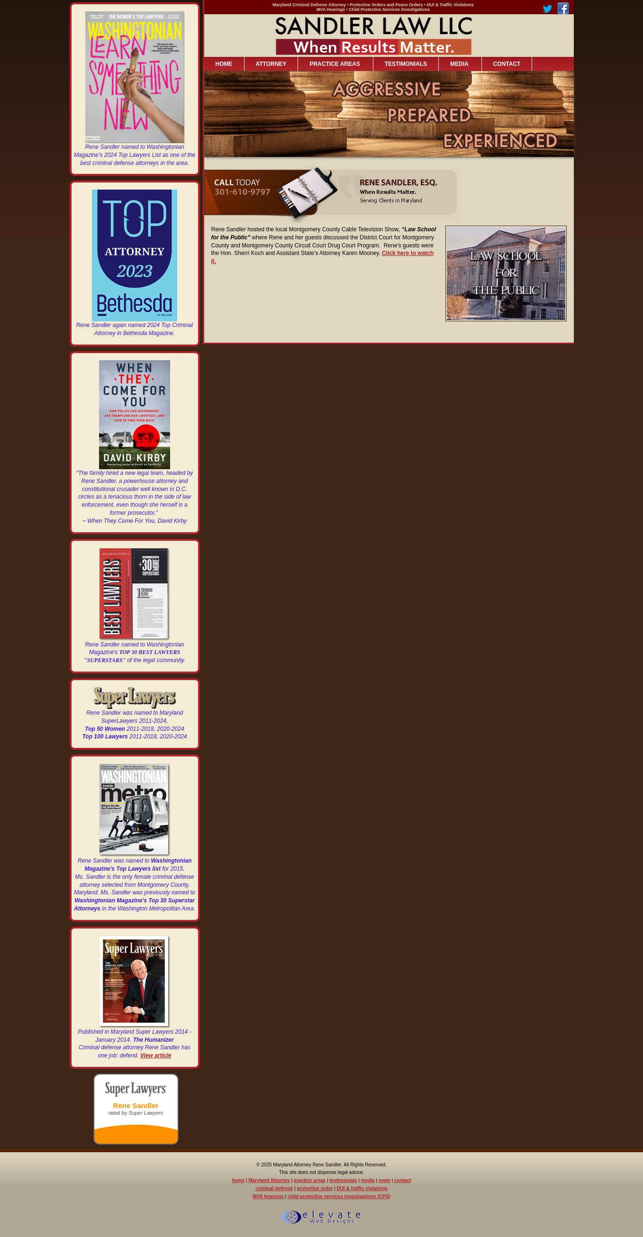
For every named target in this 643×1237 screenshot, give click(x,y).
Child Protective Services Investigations (389, 9)
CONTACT (507, 64)
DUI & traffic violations (362, 1188)
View (147, 1055)
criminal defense (274, 1188)
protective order (315, 1188)
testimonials (343, 1180)
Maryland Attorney (269, 1180)
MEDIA (458, 64)
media (368, 1180)
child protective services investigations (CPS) (339, 1196)
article (162, 1055)
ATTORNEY (271, 64)
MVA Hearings (331, 9)
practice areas (310, 1180)
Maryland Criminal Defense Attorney (309, 4)
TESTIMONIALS (406, 64)
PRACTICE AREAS (333, 64)
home (238, 1180)
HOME (224, 64)
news (384, 1180)
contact (402, 1180)
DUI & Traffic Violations (450, 4)
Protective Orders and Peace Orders (386, 4)
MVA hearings (268, 1196)
